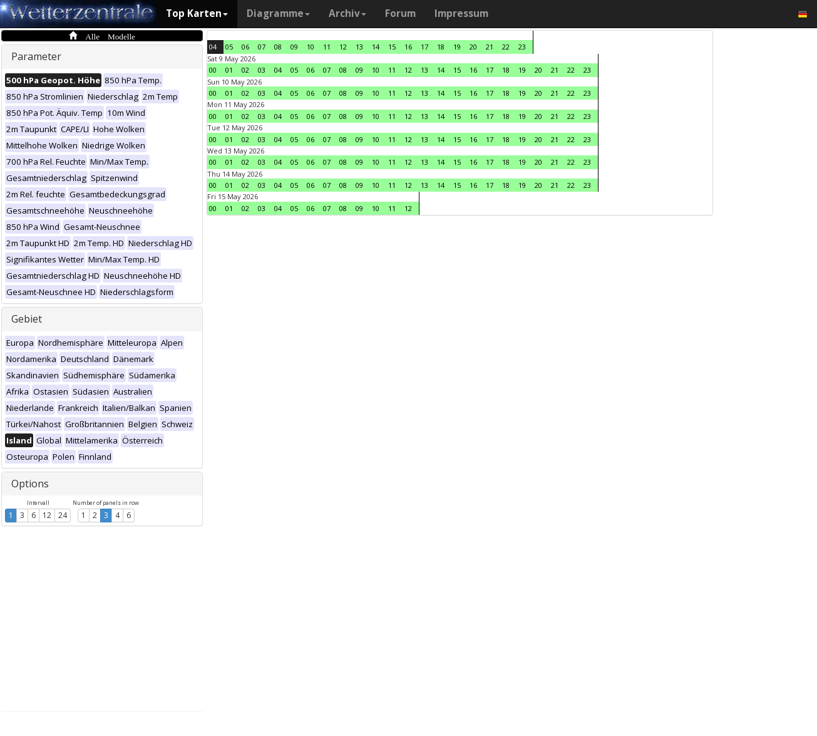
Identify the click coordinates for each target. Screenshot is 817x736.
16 (408, 46)
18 (440, 46)
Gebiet (26, 319)
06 (245, 46)
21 (489, 46)
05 (229, 46)
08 (278, 46)
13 (359, 46)
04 (213, 46)
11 (327, 46)
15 (392, 46)
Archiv (347, 13)
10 (310, 46)
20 (473, 46)
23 (522, 46)
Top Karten (197, 13)
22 (506, 46)
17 (424, 46)
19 (457, 46)
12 (47, 515)
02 (245, 70)
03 (261, 70)
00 (213, 70)
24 (62, 515)
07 (261, 46)
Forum (400, 13)
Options (30, 483)
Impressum (461, 13)
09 (294, 46)
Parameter (36, 56)
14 (375, 46)
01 (229, 70)
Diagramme (278, 13)
